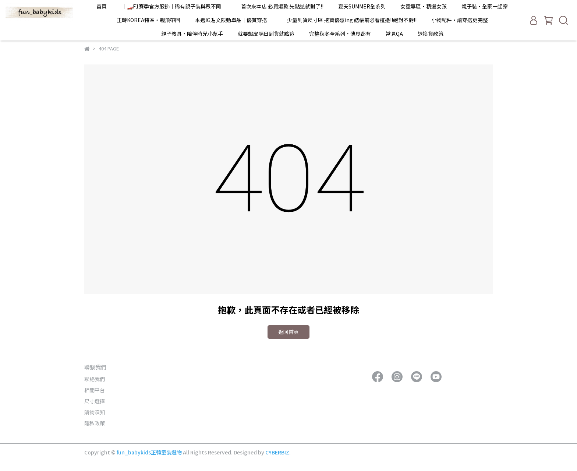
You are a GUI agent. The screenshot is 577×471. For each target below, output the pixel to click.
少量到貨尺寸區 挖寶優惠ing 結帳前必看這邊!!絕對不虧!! (352, 20)
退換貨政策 (430, 33)
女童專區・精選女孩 (423, 6)
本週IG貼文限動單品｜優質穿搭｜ (233, 20)
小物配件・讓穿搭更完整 (459, 20)
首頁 (101, 6)
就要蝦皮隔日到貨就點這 (266, 33)
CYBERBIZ (277, 452)
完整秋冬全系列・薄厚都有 (340, 33)
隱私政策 (94, 423)
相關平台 (94, 390)
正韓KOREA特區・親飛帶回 (148, 20)
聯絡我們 (94, 379)
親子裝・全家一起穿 (484, 6)
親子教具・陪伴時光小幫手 (192, 33)
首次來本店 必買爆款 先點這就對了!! (282, 6)
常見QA (394, 33)
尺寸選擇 (94, 401)
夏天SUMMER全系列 (362, 6)
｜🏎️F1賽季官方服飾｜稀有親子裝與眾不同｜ (173, 6)
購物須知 (94, 412)
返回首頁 (288, 331)
